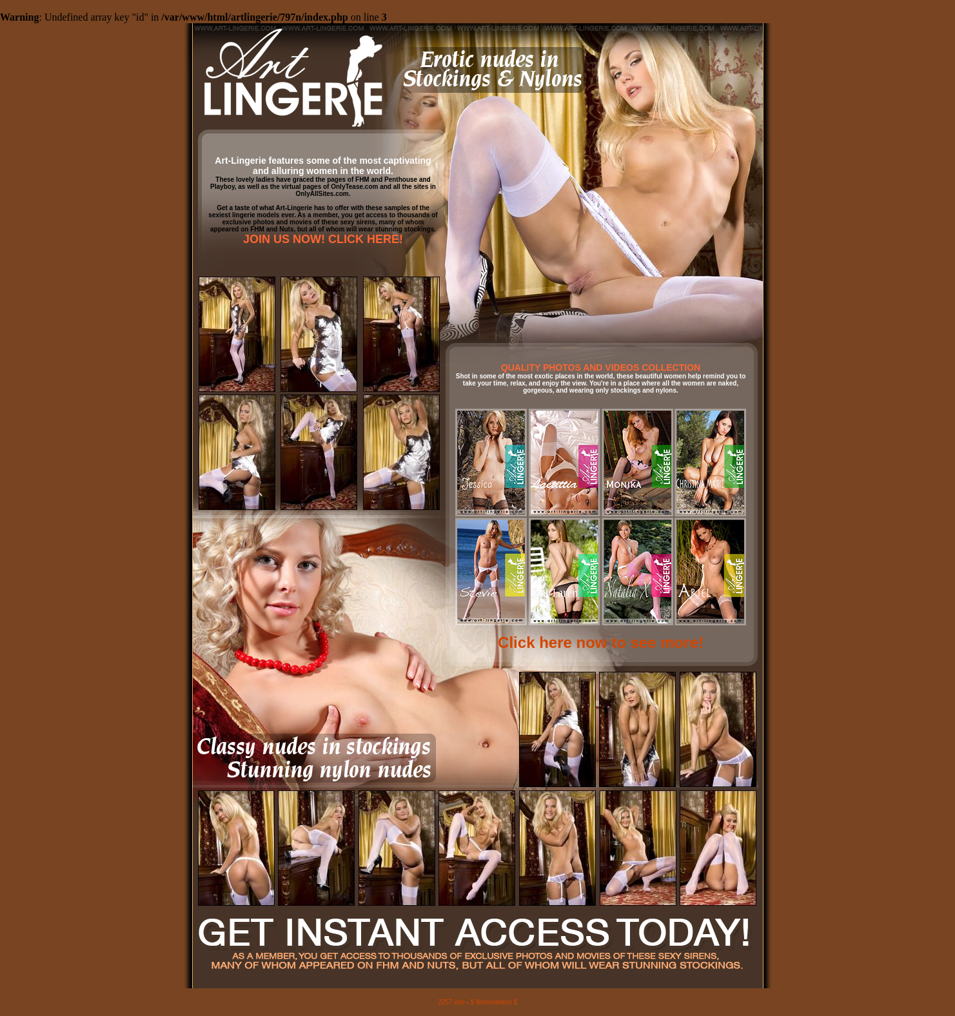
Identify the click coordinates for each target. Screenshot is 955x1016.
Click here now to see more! (601, 642)
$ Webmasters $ (493, 1002)
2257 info (451, 1002)
